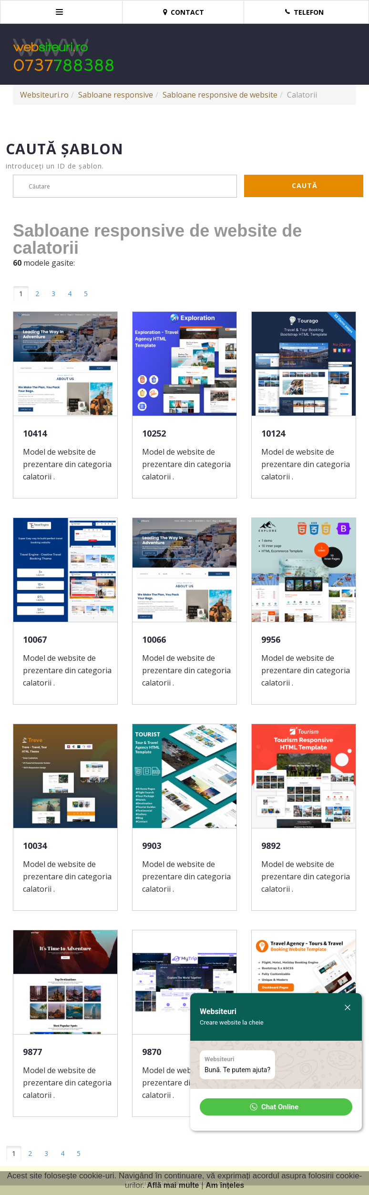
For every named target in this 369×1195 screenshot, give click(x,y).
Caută (305, 185)
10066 (154, 639)
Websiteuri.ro (44, 95)
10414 (35, 433)
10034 (35, 845)
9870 (151, 1051)
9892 (270, 845)
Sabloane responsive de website (220, 95)
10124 (273, 433)
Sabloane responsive (115, 95)
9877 (32, 1051)
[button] (276, 1106)
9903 (151, 845)
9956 (270, 639)
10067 (35, 639)
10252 (154, 433)
